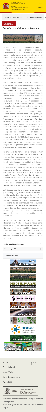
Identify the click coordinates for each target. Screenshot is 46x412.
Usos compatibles (10, 249)
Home (7, 17)
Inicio (5, 362)
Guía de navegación (12, 377)
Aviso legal (8, 382)
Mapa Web (8, 372)
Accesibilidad (9, 367)
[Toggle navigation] (39, 6)
